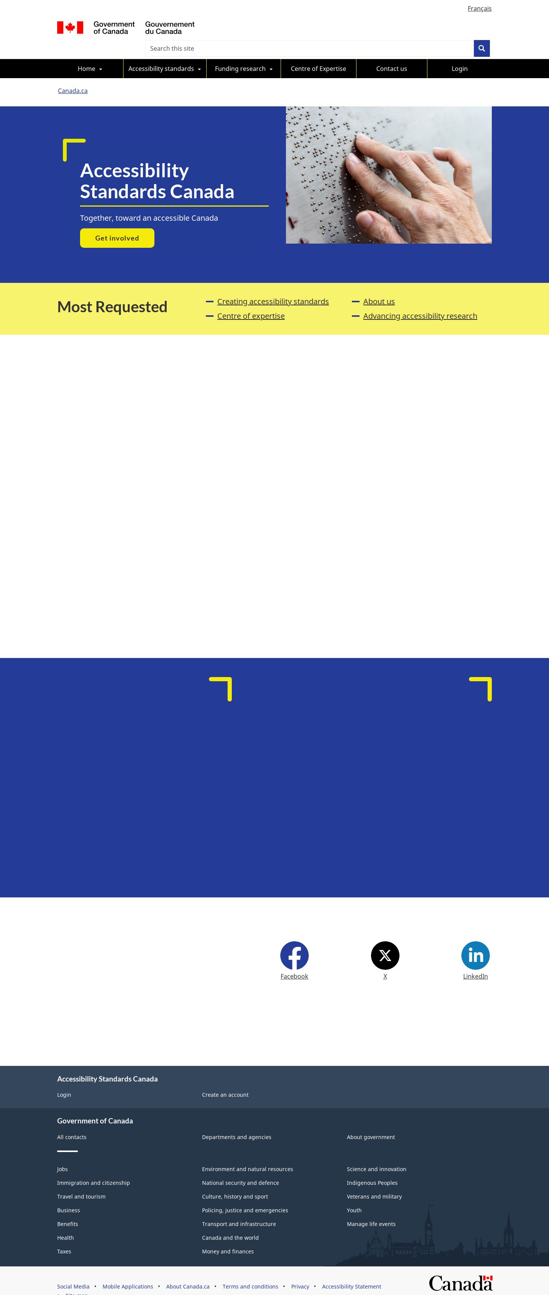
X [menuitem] (385, 962)
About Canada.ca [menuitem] (188, 1269)
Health (65, 1220)
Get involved (117, 221)
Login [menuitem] (460, 52)
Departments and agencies (236, 1119)
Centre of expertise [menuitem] (251, 299)
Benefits (67, 1206)
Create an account (225, 1077)
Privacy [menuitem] (300, 1269)
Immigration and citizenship (93, 1165)
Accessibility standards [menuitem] (161, 52)
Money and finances (228, 1233)
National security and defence (240, 1165)
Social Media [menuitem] (73, 1269)
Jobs (62, 1151)
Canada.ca (73, 74)
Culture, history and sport (235, 1179)
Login (64, 1077)
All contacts (72, 1119)
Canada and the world (230, 1220)
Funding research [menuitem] (240, 52)
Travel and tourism (81, 1179)
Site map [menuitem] (77, 1278)
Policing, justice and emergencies (245, 1192)
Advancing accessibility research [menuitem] (420, 299)
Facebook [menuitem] (294, 962)
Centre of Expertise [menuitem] (318, 52)
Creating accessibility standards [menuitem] (273, 284)
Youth (354, 1192)
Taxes (64, 1233)
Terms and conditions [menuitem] (250, 1269)
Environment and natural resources (247, 1151)
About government (371, 1119)
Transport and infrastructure (239, 1206)
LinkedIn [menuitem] (475, 962)
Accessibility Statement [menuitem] (351, 1269)
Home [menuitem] (86, 52)
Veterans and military (374, 1179)
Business (68, 1192)
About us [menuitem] (379, 284)
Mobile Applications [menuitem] (128, 1269)
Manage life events (371, 1206)
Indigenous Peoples (372, 1165)
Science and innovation (376, 1151)
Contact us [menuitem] (391, 52)
